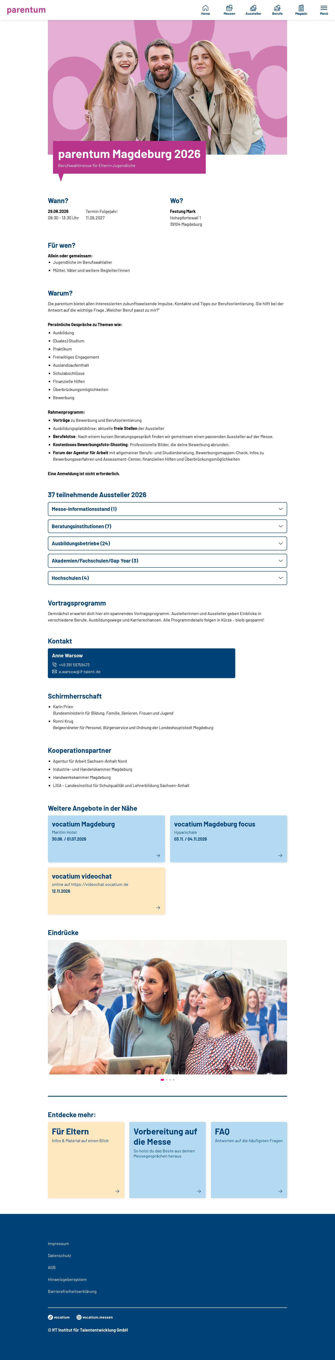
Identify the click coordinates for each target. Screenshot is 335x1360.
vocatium (60, 1317)
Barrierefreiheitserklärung (72, 1291)
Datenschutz (59, 1255)
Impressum (58, 1243)
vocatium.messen (98, 1317)
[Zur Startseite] (27, 10)
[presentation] (52, 1013)
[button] (167, 509)
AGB (52, 1267)
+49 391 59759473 (72, 665)
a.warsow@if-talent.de (77, 672)
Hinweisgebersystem (67, 1279)
